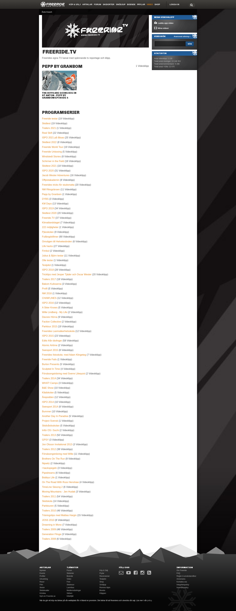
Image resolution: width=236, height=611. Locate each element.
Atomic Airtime (49, 345)
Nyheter (43, 570)
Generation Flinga (51, 534)
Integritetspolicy (183, 585)
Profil (44, 288)
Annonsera (181, 579)
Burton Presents (50, 364)
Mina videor (161, 28)
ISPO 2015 (48, 336)
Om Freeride (182, 570)
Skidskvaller (44, 590)
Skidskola (47, 501)
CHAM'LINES (49, 298)
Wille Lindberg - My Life (54, 312)
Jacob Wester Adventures (55, 175)
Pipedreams (48, 473)
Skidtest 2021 (49, 166)
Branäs (102, 590)
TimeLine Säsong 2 (52, 487)
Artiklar (87, 4)
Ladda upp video (163, 23)
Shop (157, 4)
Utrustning (44, 579)
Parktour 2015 (49, 326)
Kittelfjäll (70, 596)
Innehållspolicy (182, 587)
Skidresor (70, 585)
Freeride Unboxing (52, 151)
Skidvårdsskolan (51, 425)
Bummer (46, 411)
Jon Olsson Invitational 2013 (57, 444)
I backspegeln (49, 468)
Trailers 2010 (49, 510)
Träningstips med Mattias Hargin (59, 515)
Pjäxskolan (48, 232)
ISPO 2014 (48, 402)
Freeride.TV (48, 218)
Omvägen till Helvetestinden (57, 241)
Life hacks (47, 246)
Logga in (174, 4)
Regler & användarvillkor (186, 576)
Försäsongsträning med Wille (57, 454)
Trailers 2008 (49, 539)
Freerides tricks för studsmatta (58, 185)
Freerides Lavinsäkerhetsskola (58, 331)
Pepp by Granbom (52, 194)
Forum (97, 4)
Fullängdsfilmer (50, 236)
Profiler (42, 576)
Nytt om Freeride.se (47, 596)
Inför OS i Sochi (50, 430)
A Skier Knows (49, 307)
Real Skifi (47, 133)
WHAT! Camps (50, 383)
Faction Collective (51, 321)
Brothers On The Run (53, 458)
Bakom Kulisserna (51, 284)
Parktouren (48, 506)
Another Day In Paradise (55, 416)
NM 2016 (47, 293)
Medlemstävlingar (74, 590)
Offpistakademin (50, 180)
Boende (131, 4)
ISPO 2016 (48, 303)
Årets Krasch (47, 12)
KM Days (47, 203)
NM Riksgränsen (51, 189)
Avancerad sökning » (182, 36)
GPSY (45, 439)
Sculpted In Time (51, 369)
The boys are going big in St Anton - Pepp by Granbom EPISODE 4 (59, 95)
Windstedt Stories (51, 156)
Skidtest (46, 123)
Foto (68, 582)
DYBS (45, 199)
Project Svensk (50, 421)
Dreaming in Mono (52, 524)
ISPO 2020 (48, 170)
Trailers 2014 (49, 378)
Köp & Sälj (75, 4)
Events (42, 573)
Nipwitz (46, 463)
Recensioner (104, 576)
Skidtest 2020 (49, 213)
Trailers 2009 (49, 529)
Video (150, 4)
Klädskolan (48, 392)
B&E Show (47, 388)
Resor (42, 582)
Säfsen (69, 593)
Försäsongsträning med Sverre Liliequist (63, 373)
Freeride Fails (49, 359)
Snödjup (120, 4)
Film (41, 585)
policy (149, 600)
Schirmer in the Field (53, 161)
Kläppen (102, 593)
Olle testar (47, 260)
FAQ (178, 573)
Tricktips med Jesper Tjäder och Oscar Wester (67, 274)
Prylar (141, 4)
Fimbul (45, 251)
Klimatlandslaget (51, 222)
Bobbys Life (48, 477)
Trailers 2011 (49, 496)
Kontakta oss (182, 582)
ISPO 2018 (48, 269)
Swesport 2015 (50, 350)
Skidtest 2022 (49, 142)
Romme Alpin (104, 587)
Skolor (42, 587)
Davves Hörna (49, 317)
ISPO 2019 (48, 208)
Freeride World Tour (52, 147)
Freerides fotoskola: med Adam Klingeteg (64, 354)
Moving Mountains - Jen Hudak (58, 491)
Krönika (43, 593)
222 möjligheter (50, 227)
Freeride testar (50, 118)
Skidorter (108, 4)
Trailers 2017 (49, 279)
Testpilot (46, 265)
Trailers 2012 (49, 449)
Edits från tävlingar (52, 340)
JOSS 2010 (48, 520)
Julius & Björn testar (52, 255)
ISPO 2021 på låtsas (53, 137)
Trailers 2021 (49, 128)
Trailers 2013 (49, 435)
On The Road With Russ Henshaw (60, 482)
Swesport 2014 (50, 406)
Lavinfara (70, 587)
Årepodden (48, 397)
